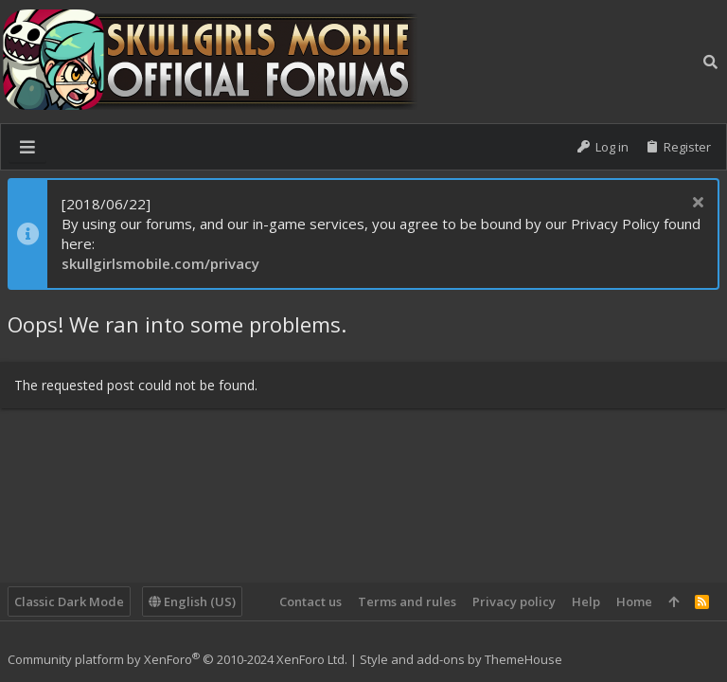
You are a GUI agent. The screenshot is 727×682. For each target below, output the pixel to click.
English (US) (192, 601)
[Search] (710, 62)
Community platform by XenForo (177, 659)
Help (586, 601)
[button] (27, 147)
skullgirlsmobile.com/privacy (160, 263)
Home (634, 601)
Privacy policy (514, 601)
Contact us (310, 601)
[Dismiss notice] (695, 204)
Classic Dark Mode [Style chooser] (69, 601)
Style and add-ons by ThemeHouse (461, 659)
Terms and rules (407, 601)
